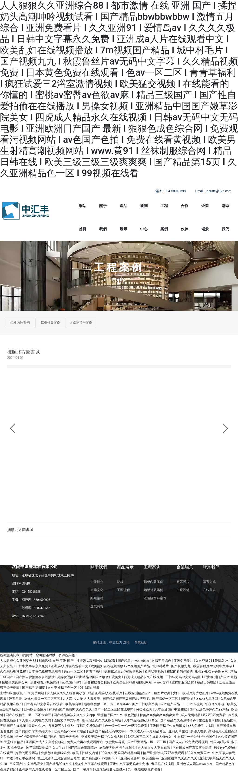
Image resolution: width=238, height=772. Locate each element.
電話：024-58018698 (170, 191)
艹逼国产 (15, 764)
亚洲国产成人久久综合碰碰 (45, 742)
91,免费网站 (36, 693)
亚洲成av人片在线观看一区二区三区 (45, 769)
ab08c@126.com (33, 616)
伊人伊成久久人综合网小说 (66, 693)
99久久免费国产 (199, 753)
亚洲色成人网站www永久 (195, 764)
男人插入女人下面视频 (154, 747)
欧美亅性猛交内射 (85, 753)
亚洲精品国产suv (109, 715)
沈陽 (126, 642)
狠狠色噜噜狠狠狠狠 (56, 753)
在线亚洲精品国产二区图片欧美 (148, 693)
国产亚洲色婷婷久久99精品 (209, 709)
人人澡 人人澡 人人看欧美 (82, 699)
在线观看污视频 (210, 720)
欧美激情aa (151, 758)
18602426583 (41, 608)
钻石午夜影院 (25, 758)
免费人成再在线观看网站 (85, 742)
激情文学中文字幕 (67, 720)
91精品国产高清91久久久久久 (71, 709)
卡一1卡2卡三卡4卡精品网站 (36, 736)
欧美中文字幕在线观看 (91, 764)
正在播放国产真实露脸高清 (192, 747)
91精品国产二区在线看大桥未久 (149, 736)
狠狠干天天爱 (69, 736)
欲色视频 (131, 715)
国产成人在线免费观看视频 (188, 742)
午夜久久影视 (215, 704)
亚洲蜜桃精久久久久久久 (179, 758)
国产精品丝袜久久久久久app (75, 715)
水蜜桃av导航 (115, 742)
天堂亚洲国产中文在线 (171, 709)
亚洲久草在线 (179, 731)
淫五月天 (16, 699)
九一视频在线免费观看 (144, 769)
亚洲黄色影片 (130, 758)
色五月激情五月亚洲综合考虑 (58, 758)
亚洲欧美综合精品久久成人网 (102, 736)
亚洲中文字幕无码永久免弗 (129, 764)
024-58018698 (31, 591)
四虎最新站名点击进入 (109, 769)
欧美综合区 (73, 704)
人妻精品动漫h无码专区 (141, 720)
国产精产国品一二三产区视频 (181, 704)
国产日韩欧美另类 (145, 704)
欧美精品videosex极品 (70, 731)
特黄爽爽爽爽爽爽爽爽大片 (159, 715)
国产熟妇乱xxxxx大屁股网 (200, 699)
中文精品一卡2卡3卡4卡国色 (195, 736)
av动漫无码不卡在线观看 (117, 747)
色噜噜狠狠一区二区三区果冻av (107, 704)
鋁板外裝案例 (50, 322)
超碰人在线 (198, 731)
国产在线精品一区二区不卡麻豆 (29, 715)
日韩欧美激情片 (35, 709)
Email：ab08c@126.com (213, 191)
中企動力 (115, 642)
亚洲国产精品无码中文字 (107, 731)
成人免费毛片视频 (201, 726)
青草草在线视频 (163, 764)
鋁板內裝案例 (20, 322)
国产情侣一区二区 (165, 699)
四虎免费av (15, 747)
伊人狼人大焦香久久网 (35, 720)
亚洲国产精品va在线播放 (168, 726)
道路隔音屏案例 (80, 322)
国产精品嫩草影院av (83, 747)
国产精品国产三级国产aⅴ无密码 (126, 699)
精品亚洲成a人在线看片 (105, 693)
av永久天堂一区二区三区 (42, 699)
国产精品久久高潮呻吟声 (178, 720)
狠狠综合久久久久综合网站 (102, 720)
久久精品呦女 (34, 764)
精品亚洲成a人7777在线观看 (164, 753)
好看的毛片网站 (27, 753)
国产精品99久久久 (59, 764)
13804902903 (41, 600)
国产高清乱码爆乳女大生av (46, 747)
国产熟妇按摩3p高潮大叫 (33, 731)
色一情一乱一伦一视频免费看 (126, 726)
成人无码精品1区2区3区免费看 (203, 715)
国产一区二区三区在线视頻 (114, 709)
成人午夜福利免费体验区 (85, 726)
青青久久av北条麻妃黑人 (46, 726)
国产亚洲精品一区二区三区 (147, 742)
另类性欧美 (144, 709)
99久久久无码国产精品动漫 (121, 753)
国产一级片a (82, 769)
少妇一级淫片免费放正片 (191, 693)
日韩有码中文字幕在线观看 (43, 704)
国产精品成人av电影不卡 (100, 758)
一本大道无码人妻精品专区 (147, 731)
